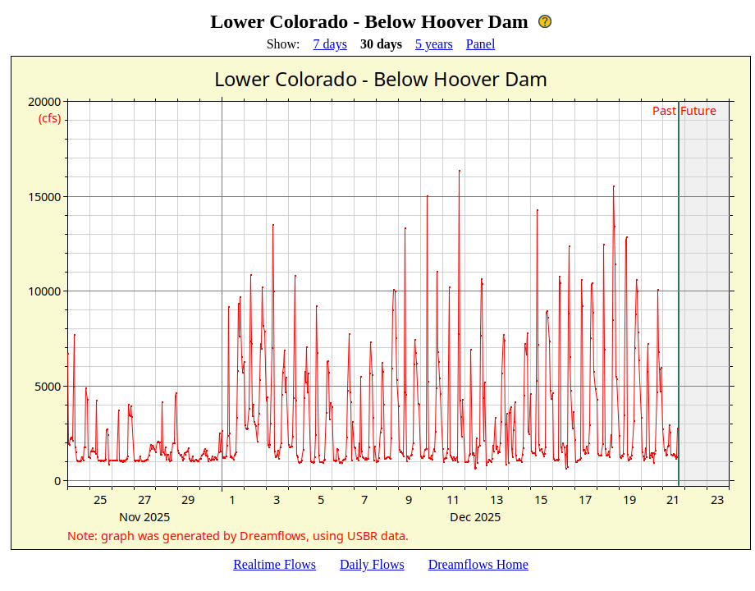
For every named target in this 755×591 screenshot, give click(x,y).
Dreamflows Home (478, 564)
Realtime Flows (274, 564)
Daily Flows (372, 564)
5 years (434, 44)
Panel (481, 44)
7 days (330, 44)
